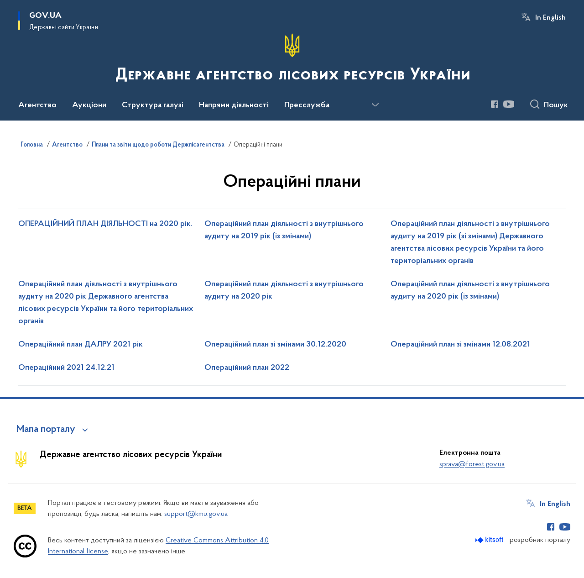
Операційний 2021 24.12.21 (66, 368)
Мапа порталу (45, 430)
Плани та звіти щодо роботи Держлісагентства (158, 145)
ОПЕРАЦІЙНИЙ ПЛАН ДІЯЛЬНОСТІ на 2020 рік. (105, 224)
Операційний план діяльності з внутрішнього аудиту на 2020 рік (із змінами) (470, 290)
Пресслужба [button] (306, 105)
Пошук (556, 105)
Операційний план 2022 (246, 368)
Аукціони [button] (89, 105)
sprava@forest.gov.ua (472, 464)
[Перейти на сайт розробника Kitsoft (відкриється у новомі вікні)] (490, 539)
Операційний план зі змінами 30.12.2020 (275, 345)
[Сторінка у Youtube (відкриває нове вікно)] (508, 104)
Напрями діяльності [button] (234, 105)
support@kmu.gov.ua (196, 514)
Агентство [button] (37, 105)
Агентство (67, 145)
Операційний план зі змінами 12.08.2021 (460, 345)
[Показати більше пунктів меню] (375, 105)
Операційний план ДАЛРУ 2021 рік (80, 345)
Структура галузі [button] (152, 105)
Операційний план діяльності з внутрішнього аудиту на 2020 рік (284, 290)
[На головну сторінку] (292, 59)
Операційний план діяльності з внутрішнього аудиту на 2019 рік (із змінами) (284, 230)
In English (550, 17)
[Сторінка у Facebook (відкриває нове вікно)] (494, 104)
